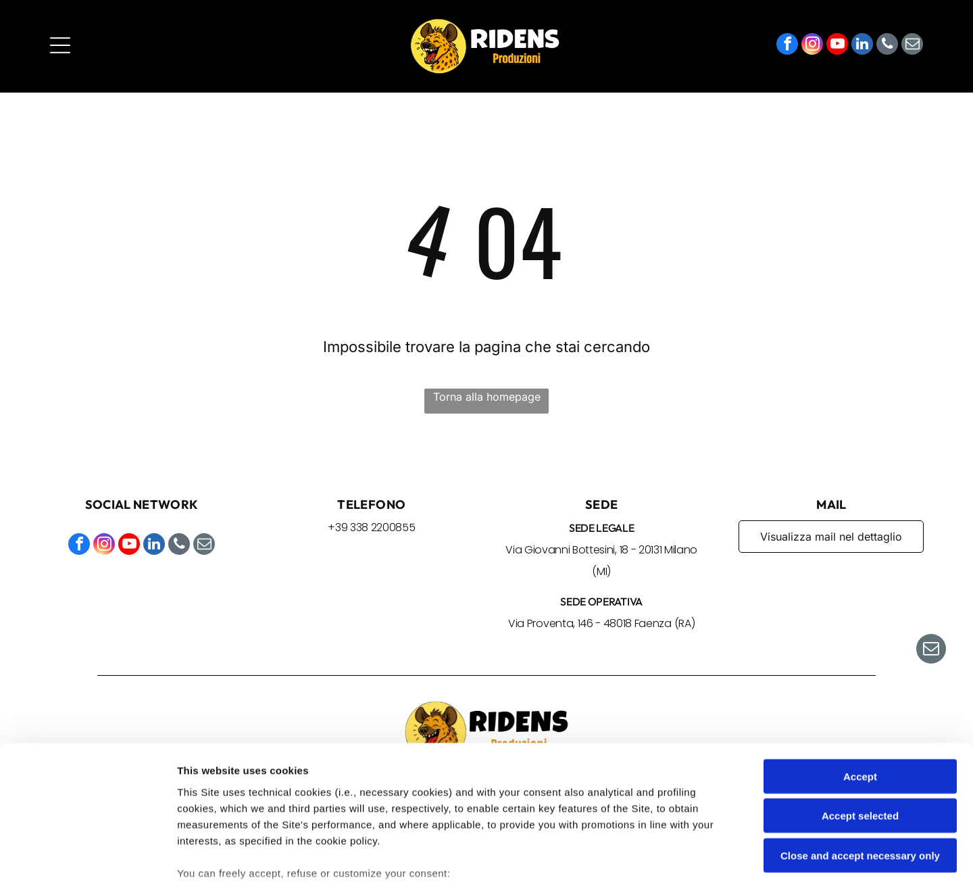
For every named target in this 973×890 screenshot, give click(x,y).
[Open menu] (60, 46)
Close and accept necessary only (860, 760)
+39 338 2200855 (371, 529)
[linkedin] (862, 46)
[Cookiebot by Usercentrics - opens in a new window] (87, 864)
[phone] (887, 46)
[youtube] (837, 46)
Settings (687, 863)
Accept (860, 681)
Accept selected (860, 720)
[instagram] (812, 46)
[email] (912, 46)
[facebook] (787, 46)
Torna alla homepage (487, 398)
